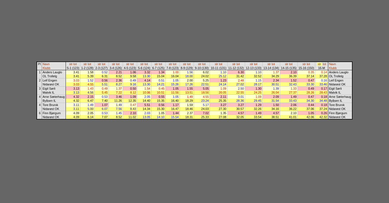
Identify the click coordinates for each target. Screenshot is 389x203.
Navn (46, 64)
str (71, 64)
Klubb (46, 68)
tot (75, 64)
